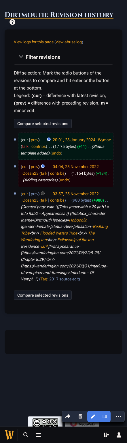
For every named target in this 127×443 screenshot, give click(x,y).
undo (56, 153)
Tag (44, 279)
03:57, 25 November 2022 (76, 193)
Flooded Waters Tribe (58, 233)
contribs (38, 146)
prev (34, 139)
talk (25, 146)
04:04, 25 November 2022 (76, 166)
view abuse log (69, 42)
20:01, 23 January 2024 (74, 139)
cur (25, 166)
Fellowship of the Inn (75, 239)
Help (12, 22)
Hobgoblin (78, 220)
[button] (63, 57)
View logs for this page (34, 42)
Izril (44, 246)
